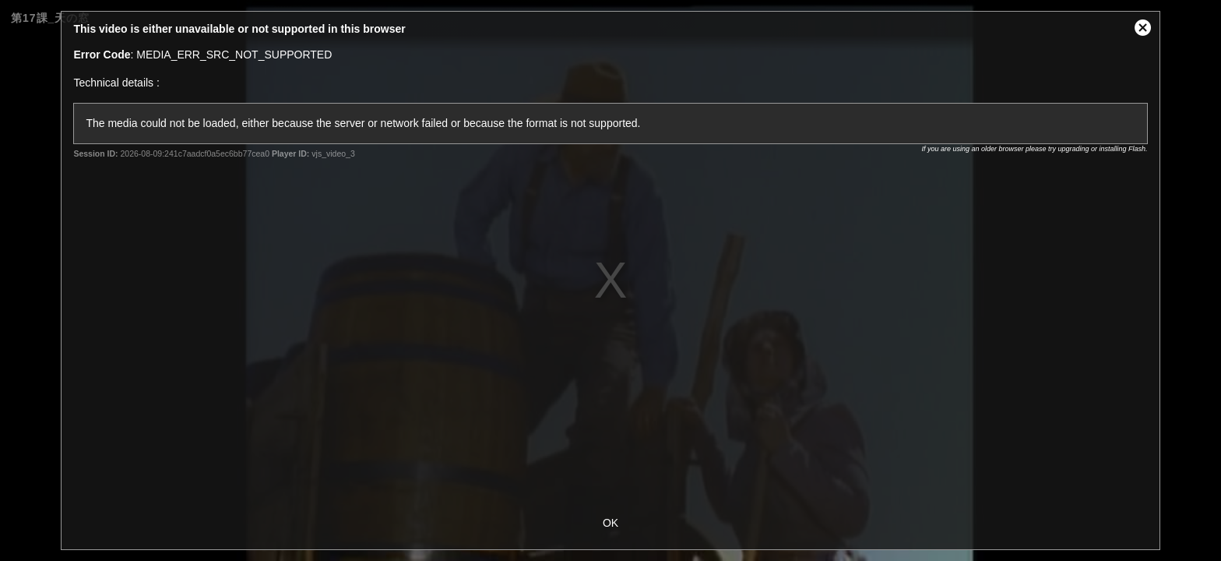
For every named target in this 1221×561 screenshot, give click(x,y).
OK (610, 523)
